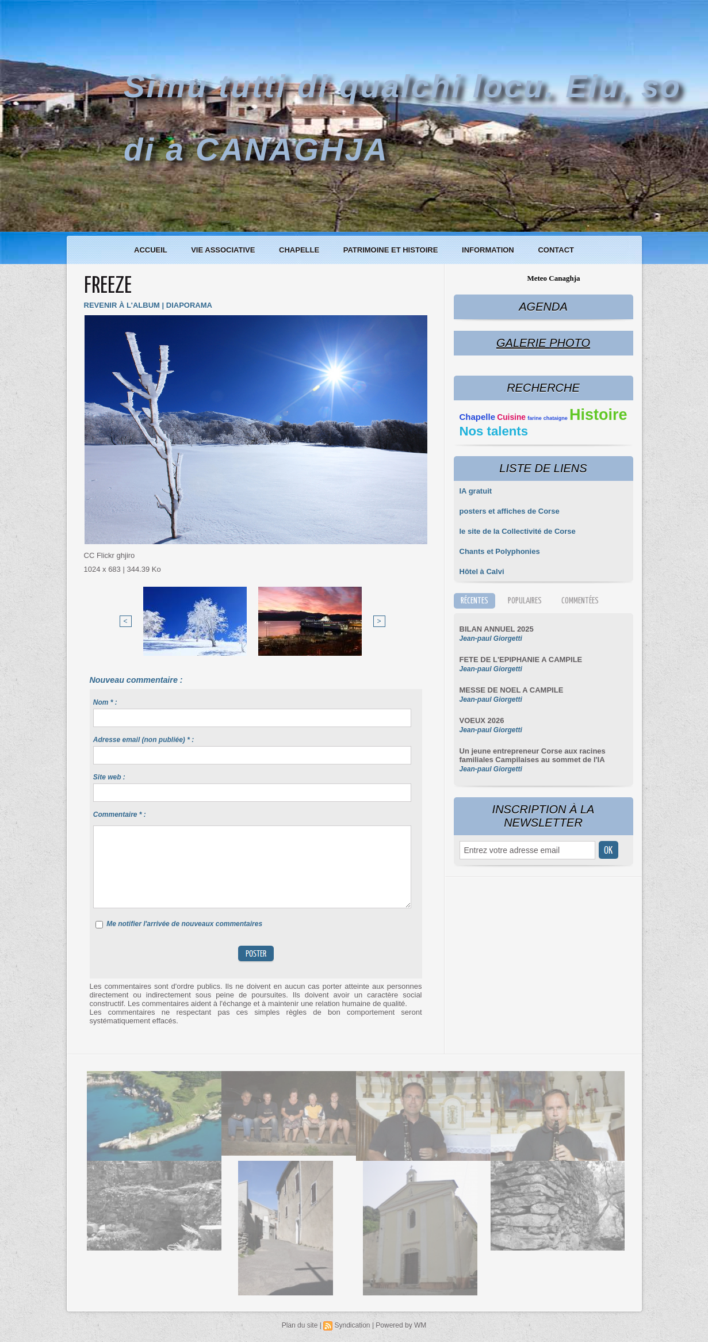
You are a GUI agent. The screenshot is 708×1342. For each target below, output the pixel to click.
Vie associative (224, 250)
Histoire (598, 414)
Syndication (352, 1325)
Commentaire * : (119, 814)
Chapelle (300, 250)
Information (489, 250)
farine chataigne (547, 418)
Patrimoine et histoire (391, 250)
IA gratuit (476, 491)
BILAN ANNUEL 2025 (497, 629)
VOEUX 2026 (482, 720)
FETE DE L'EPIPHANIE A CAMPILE (521, 659)
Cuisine (511, 417)
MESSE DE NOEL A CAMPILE (512, 690)
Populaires (525, 601)
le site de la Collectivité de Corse (518, 531)
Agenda (543, 306)
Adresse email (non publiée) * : (143, 740)
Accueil (151, 250)
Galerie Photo (543, 343)
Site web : (109, 777)
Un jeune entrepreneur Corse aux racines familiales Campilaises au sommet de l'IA (533, 755)
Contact (556, 250)
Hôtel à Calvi (482, 571)
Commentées (580, 601)
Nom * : (105, 702)
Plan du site (300, 1325)
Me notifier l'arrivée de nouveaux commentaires (184, 924)
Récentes (474, 601)
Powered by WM (401, 1325)
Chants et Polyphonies (500, 551)
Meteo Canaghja (553, 278)
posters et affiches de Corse (510, 511)
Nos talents (494, 431)
